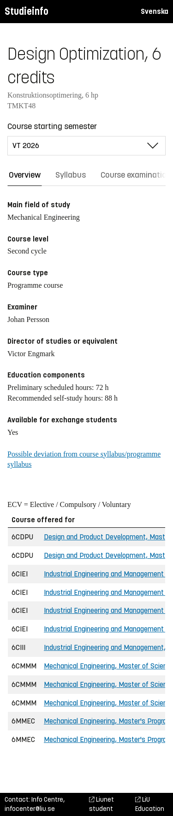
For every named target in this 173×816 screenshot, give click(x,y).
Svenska (154, 11)
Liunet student (101, 804)
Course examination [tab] (136, 175)
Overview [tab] (25, 175)
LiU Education (149, 804)
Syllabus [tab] (70, 175)
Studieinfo (26, 11)
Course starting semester (52, 126)
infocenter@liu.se (30, 809)
